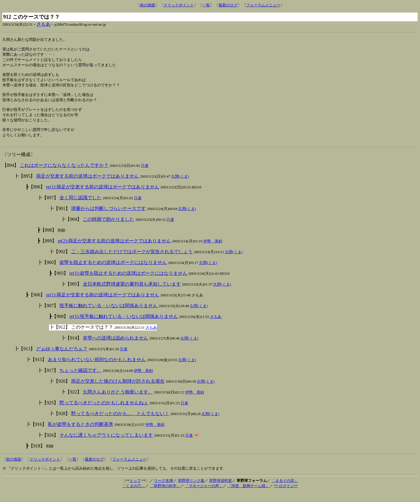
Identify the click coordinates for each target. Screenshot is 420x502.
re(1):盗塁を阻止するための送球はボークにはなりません (128, 282)
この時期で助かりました (108, 228)
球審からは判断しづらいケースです (108, 218)
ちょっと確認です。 (81, 379)
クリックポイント (179, 5)
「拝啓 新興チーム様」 (248, 495)
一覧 (206, 5)
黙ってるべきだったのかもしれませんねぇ (104, 412)
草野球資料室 (220, 490)
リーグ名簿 (163, 490)
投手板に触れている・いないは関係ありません (109, 315)
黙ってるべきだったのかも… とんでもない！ (120, 423)
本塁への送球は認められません (115, 347)
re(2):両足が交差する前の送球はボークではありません (114, 250)
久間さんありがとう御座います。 (118, 401)
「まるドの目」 (285, 490)
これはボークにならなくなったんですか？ (64, 174)
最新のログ (227, 5)
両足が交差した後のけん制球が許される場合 (117, 390)
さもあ (43, 24)
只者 (144, 175)
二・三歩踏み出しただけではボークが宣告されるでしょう (131, 261)
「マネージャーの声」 (204, 495)
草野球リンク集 (191, 490)
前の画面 (147, 5)
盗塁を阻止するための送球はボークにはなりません (113, 272)
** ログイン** (286, 495)
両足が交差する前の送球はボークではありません (87, 185)
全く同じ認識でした (81, 207)
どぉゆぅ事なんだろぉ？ (62, 358)
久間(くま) (180, 186)
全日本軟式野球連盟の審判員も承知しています (132, 293)
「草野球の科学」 (165, 495)
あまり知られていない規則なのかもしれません (97, 369)
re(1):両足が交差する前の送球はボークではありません (102, 196)
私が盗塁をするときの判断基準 (80, 433)
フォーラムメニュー (263, 5)
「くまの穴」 (133, 495)
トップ (135, 490)
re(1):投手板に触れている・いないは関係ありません (123, 325)
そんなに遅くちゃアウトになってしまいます (106, 444)
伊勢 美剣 (212, 251)
